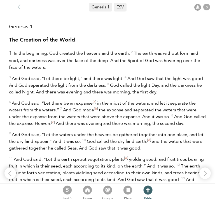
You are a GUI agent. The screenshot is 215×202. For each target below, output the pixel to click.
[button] (120, 7)
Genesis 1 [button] (100, 7)
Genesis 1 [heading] (21, 26)
